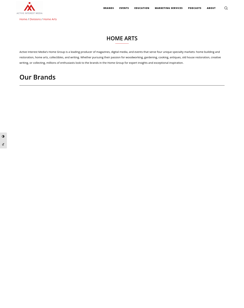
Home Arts (50, 19)
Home (23, 19)
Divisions (35, 19)
